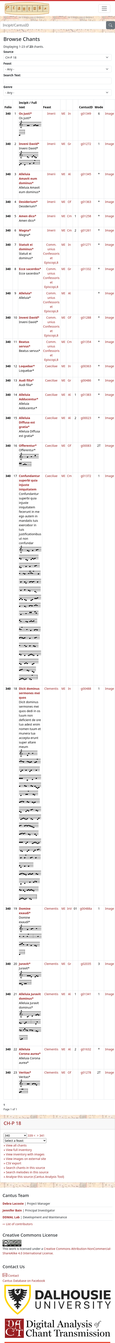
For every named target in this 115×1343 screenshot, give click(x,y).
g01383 (86, 395)
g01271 (86, 245)
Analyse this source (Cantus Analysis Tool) (35, 1177)
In (69, 113)
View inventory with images (25, 1154)
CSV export (13, 1163)
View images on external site (26, 1159)
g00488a (86, 908)
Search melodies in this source (27, 1172)
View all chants (16, 1145)
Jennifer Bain (13, 1210)
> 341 (41, 1135)
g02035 (86, 964)
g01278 (86, 1072)
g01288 (86, 317)
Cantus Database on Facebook (24, 1281)
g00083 (86, 446)
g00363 (86, 366)
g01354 (86, 342)
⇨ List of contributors (17, 1224)
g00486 (86, 380)
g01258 (86, 216)
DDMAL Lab (11, 1217)
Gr (69, 144)
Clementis (51, 689)
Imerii (51, 113)
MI (63, 113)
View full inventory (19, 1150)
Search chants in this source (25, 1168)
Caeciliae (51, 366)
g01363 (86, 202)
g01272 (86, 144)
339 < (31, 1135)
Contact (11, 1276)
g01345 (86, 174)
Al (69, 174)
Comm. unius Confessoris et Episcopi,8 (51, 254)
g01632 (86, 1049)
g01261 (86, 230)
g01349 (86, 113)
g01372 (86, 476)
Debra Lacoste (13, 1203)
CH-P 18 (12, 1123)
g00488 (86, 689)
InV (69, 908)
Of (69, 202)
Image (109, 113)
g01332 (86, 269)
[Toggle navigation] (104, 8)
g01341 (86, 994)
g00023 (86, 418)
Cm (69, 216)
